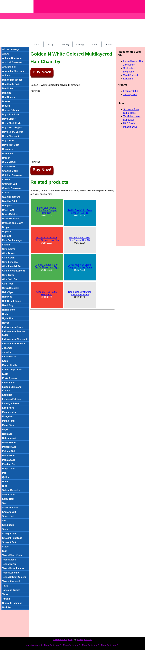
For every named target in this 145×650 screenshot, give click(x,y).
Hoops (5, 323)
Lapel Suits (8, 382)
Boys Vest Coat (10, 145)
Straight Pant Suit (12, 538)
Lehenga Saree (10, 403)
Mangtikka (7, 416)
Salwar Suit (8, 494)
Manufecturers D (90, 645)
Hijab (5, 314)
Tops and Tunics (11, 590)
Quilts (5, 477)
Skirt (4, 520)
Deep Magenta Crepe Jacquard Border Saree (80, 266)
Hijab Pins (7, 318)
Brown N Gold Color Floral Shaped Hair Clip (47, 238)
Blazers (6, 101)
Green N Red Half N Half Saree (46, 293)
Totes (5, 594)
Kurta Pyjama (9, 378)
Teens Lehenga (10, 572)
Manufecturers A (34, 645)
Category (128, 78)
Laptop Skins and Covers (11, 389)
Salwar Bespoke (11, 490)
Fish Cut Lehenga (12, 240)
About (94, 44)
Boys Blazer (9, 119)
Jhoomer (7, 348)
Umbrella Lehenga (12, 603)
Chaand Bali (9, 162)
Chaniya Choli (10, 171)
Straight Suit (9, 542)
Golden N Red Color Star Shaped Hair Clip (80, 238)
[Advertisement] (80, 20)
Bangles (6, 93)
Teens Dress (9, 559)
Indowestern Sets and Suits (14, 333)
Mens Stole (8, 425)
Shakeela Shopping (63, 639)
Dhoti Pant (8, 210)
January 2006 (130, 94)
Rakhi (5, 481)
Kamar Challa (9, 365)
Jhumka (6, 352)
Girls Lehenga (10, 262)
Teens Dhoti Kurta (12, 555)
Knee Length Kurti (12, 369)
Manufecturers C (71, 645)
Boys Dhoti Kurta (11, 123)
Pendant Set (9, 464)
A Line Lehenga (10, 49)
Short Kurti (8, 516)
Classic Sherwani (11, 188)
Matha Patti (8, 421)
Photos (108, 44)
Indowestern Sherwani (14, 339)
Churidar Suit (9, 184)
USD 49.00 (46, 294)
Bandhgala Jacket (12, 80)
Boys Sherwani (10, 136)
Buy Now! (42, 72)
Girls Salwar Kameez (13, 270)
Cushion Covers (11, 197)
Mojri (5, 429)
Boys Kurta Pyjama (12, 127)
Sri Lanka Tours (131, 109)
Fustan (6, 244)
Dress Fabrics (10, 214)
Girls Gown (8, 257)
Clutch (5, 192)
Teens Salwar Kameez (14, 577)
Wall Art (6, 607)
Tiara (5, 585)
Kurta (5, 374)
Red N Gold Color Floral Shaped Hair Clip (79, 211)
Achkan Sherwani (11, 58)
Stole (5, 529)
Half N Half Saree (11, 301)
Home (36, 44)
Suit (4, 551)
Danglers (7, 205)
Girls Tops (7, 283)
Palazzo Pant (9, 442)
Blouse (6, 106)
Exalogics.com (84, 639)
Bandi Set (7, 88)
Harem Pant (8, 310)
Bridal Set (7, 153)
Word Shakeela (131, 75)
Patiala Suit (8, 460)
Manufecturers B (52, 645)
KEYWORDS (9, 356)
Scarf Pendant (10, 507)
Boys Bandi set (10, 114)
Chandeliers (9, 166)
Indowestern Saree (12, 327)
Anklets (6, 75)
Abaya (5, 54)
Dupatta (6, 231)
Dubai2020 (128, 120)
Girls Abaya (8, 249)
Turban (6, 598)
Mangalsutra (9, 412)
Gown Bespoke (10, 288)
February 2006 (130, 91)
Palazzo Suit (9, 447)
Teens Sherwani (11, 581)
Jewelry (65, 44)
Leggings (7, 395)
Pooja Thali (8, 468)
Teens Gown (9, 564)
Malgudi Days (130, 127)
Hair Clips (7, 292)
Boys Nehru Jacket (12, 132)
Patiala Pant (8, 455)
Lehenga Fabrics (11, 399)
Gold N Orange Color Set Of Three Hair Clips (47, 266)
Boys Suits (8, 140)
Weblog (80, 44)
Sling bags (8, 525)
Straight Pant (9, 533)
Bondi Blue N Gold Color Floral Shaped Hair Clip (46, 210)
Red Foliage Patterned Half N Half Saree (79, 293)
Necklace (7, 434)
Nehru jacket (9, 438)
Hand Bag (7, 305)
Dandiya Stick (9, 201)
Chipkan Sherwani (12, 175)
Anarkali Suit (9, 67)
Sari (4, 503)
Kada (5, 361)
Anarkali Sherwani (12, 62)
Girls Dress (8, 253)
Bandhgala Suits (11, 84)
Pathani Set (8, 451)
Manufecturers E (109, 645)
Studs (5, 546)
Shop (50, 44)
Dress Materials (10, 218)
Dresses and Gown (12, 223)
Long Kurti (8, 408)
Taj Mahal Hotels (131, 116)
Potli (4, 473)
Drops (5, 227)
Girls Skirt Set (10, 279)
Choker (6, 179)
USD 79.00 (80, 267)
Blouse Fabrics (10, 110)
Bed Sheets (8, 97)
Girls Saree (8, 275)
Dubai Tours (129, 113)
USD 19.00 (46, 212)
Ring (4, 486)
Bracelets (7, 149)
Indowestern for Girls (14, 343)
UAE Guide (129, 123)
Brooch (6, 158)
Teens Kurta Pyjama (13, 568)
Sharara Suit (9, 512)
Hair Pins (7, 296)
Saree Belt (7, 499)
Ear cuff (6, 236)
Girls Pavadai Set (11, 266)
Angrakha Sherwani (13, 71)
